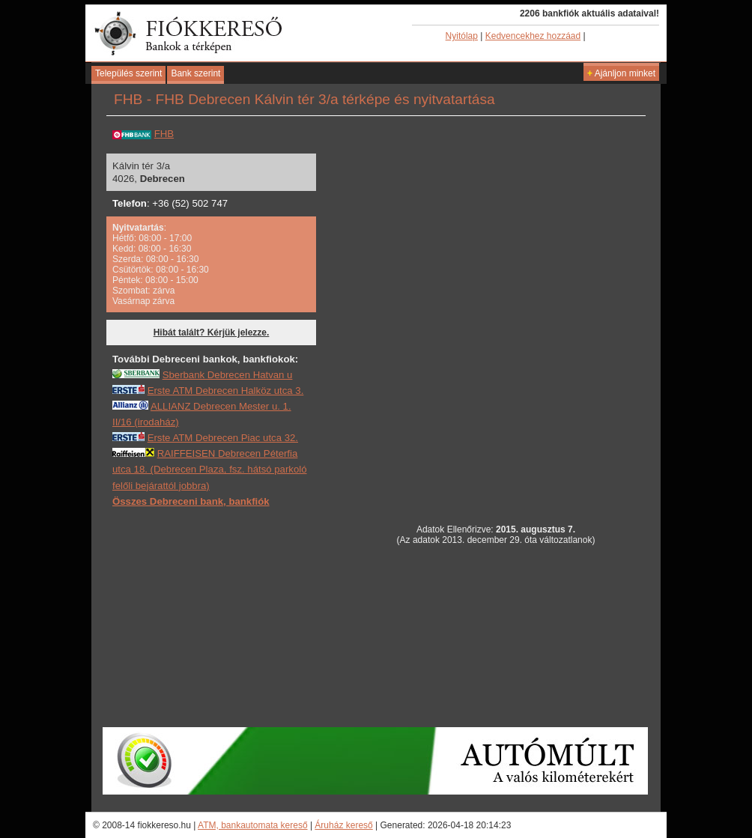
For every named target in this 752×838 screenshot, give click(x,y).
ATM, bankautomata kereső (253, 825)
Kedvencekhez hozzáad (532, 36)
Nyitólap (462, 36)
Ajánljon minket (621, 73)
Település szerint (128, 73)
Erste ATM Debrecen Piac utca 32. (223, 437)
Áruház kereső (343, 825)
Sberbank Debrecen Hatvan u (228, 374)
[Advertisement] (224, 616)
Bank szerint (195, 73)
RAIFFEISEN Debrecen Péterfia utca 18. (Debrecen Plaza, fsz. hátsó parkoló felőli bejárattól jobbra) (209, 469)
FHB (164, 133)
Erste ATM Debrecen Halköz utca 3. (226, 390)
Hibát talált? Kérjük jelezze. (212, 332)
